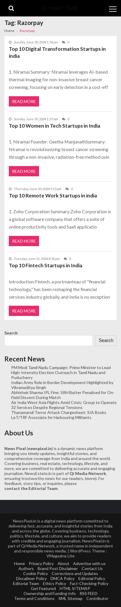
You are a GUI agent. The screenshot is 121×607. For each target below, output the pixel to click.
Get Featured (43, 588)
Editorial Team (26, 583)
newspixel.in (40, 448)
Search (11, 332)
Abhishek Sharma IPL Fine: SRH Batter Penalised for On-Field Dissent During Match (63, 395)
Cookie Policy (35, 573)
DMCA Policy (63, 578)
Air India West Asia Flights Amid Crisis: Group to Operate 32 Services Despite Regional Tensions (64, 405)
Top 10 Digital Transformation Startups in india (57, 52)
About (63, 563)
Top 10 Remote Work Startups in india (53, 195)
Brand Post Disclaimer (58, 568)
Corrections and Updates (75, 573)
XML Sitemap (70, 598)
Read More (24, 101)
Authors (26, 568)
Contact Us (92, 568)
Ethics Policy (54, 583)
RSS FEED (89, 593)
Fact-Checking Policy (89, 583)
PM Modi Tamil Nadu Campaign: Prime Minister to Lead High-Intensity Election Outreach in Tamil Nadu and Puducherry (61, 372)
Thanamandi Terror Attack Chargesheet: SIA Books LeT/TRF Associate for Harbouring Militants (58, 415)
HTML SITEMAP (75, 588)
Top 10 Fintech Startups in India (45, 265)
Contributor (97, 598)
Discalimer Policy (31, 578)
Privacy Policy (41, 563)
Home (19, 563)
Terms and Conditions (34, 598)
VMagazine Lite (60, 555)
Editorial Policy (91, 578)
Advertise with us (89, 563)
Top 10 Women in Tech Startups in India (54, 126)
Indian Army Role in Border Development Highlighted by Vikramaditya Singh (62, 385)
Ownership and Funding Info (49, 593)
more (90, 478)
